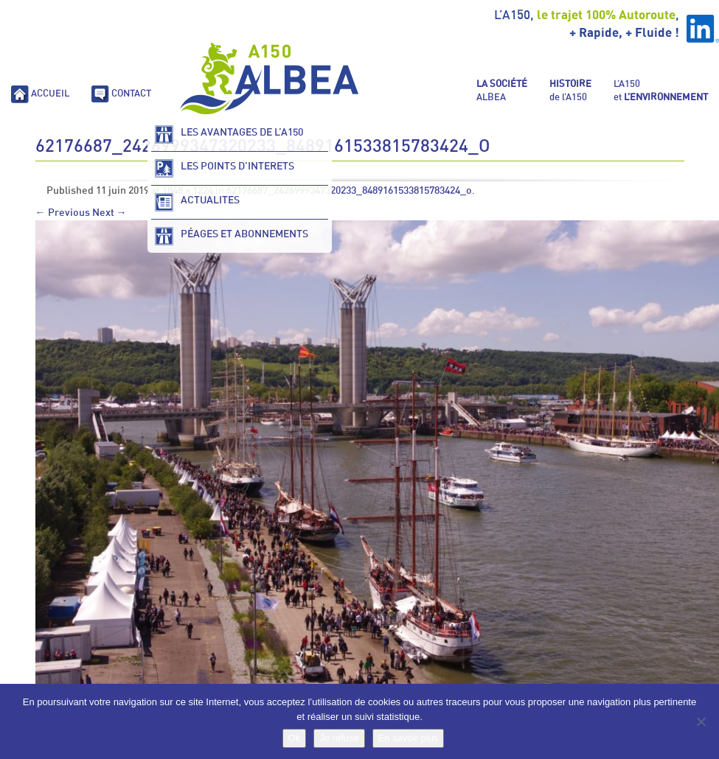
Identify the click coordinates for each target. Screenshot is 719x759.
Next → (109, 213)
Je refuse (338, 738)
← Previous (62, 213)
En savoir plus (408, 738)
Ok (294, 738)
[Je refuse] (700, 721)
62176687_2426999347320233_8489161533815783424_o (349, 191)
